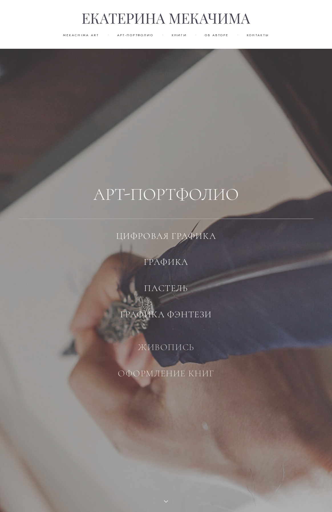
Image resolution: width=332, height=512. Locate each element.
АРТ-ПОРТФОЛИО (135, 35)
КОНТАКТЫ (258, 35)
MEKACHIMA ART (81, 35)
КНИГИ (179, 35)
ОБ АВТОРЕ (217, 35)
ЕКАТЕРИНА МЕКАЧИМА (166, 18)
